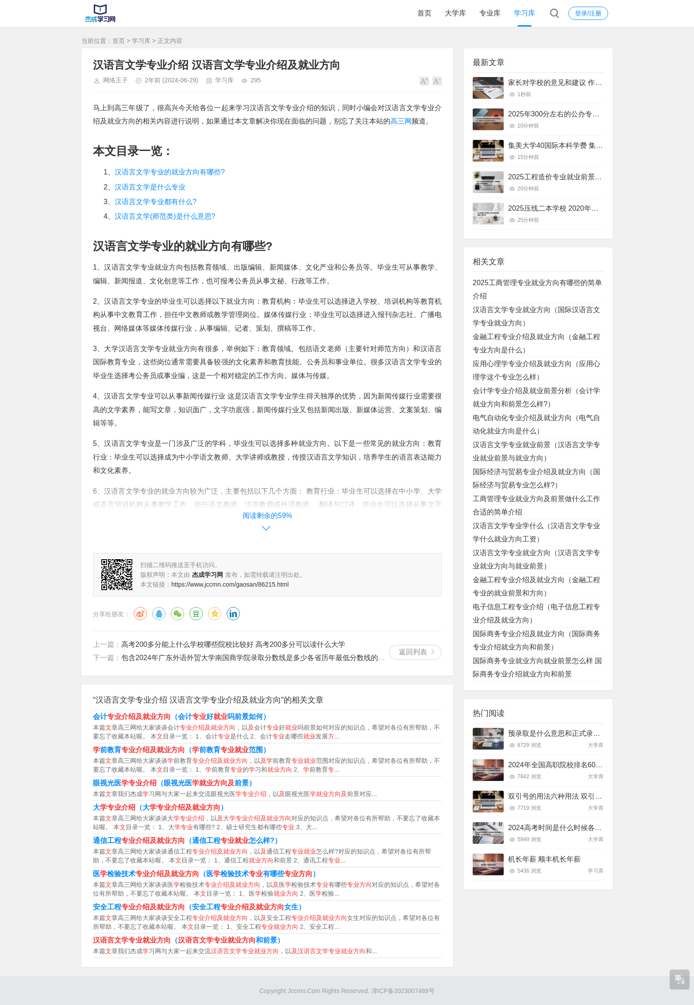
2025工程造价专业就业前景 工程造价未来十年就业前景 (595, 177)
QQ (159, 613)
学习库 (524, 13)
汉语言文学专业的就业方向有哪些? (170, 172)
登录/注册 (588, 13)
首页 (424, 13)
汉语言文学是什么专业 (150, 187)
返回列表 (413, 652)
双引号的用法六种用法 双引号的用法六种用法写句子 (590, 796)
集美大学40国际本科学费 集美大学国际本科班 (580, 145)
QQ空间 (214, 613)
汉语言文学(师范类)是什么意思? (165, 216)
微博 (140, 613)
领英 (233, 613)
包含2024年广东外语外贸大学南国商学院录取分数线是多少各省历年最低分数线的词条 (256, 657)
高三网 (401, 121)
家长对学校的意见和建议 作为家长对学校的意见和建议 (594, 82)
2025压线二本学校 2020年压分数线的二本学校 (581, 208)
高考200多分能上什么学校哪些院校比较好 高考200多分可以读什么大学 (233, 644)
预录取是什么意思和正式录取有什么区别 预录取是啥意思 (597, 733)
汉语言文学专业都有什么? (156, 201)
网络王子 (115, 80)
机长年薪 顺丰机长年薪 (544, 859)
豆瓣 (196, 613)
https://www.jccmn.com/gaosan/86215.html (230, 584)
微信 (177, 613)
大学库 (455, 13)
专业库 (490, 13)
